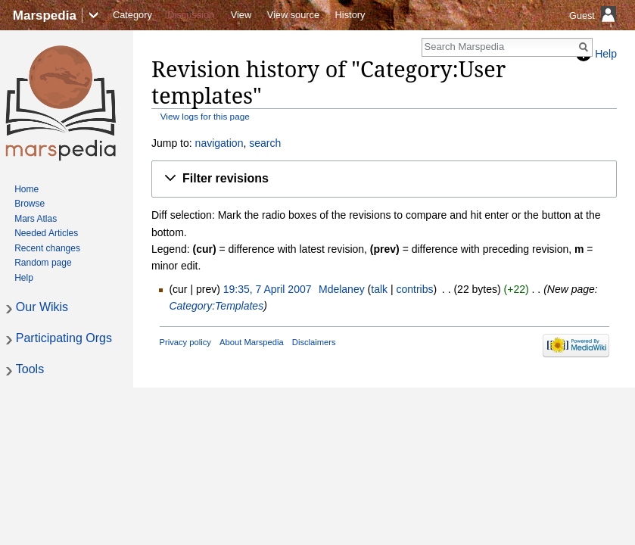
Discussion (190, 14)
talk (379, 289)
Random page (42, 262)
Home (26, 189)
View (241, 14)
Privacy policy (185, 342)
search (265, 143)
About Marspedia (251, 342)
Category (132, 14)
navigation (219, 143)
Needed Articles (46, 233)
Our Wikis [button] (42, 307)
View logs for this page (205, 116)
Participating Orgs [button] (64, 338)
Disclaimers (314, 342)
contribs (414, 289)
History (350, 14)
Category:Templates (216, 306)
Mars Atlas (35, 218)
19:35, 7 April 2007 (267, 289)
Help (23, 277)
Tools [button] (30, 369)
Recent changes (47, 248)
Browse (29, 203)
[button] (384, 179)
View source (293, 14)
